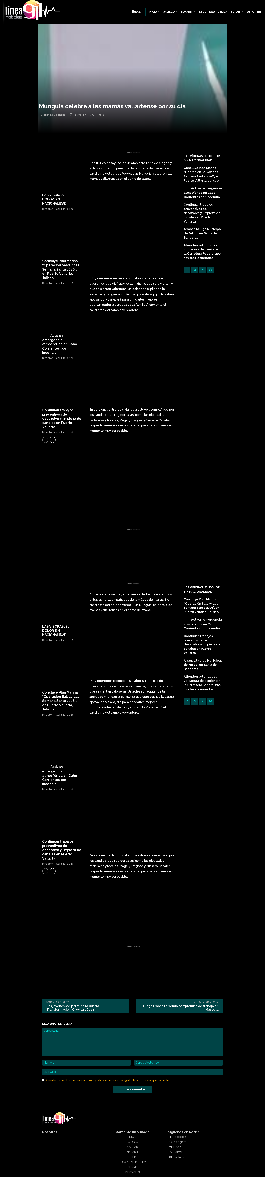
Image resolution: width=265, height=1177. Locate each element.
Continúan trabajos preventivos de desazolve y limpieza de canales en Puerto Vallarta (61, 418)
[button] (137, 11)
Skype (177, 1132)
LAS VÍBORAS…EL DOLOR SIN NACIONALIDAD (55, 199)
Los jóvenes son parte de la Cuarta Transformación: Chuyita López (72, 993)
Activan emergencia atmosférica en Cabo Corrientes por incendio (59, 344)
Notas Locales (55, 114)
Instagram (179, 1127)
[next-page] (53, 440)
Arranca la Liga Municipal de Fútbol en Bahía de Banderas (203, 233)
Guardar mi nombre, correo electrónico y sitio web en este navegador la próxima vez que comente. (107, 1066)
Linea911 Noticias (138, 1172)
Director (47, 208)
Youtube (178, 1142)
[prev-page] (45, 440)
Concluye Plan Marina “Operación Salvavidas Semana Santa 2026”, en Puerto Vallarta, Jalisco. (60, 269)
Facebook (179, 1122)
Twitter (177, 1137)
